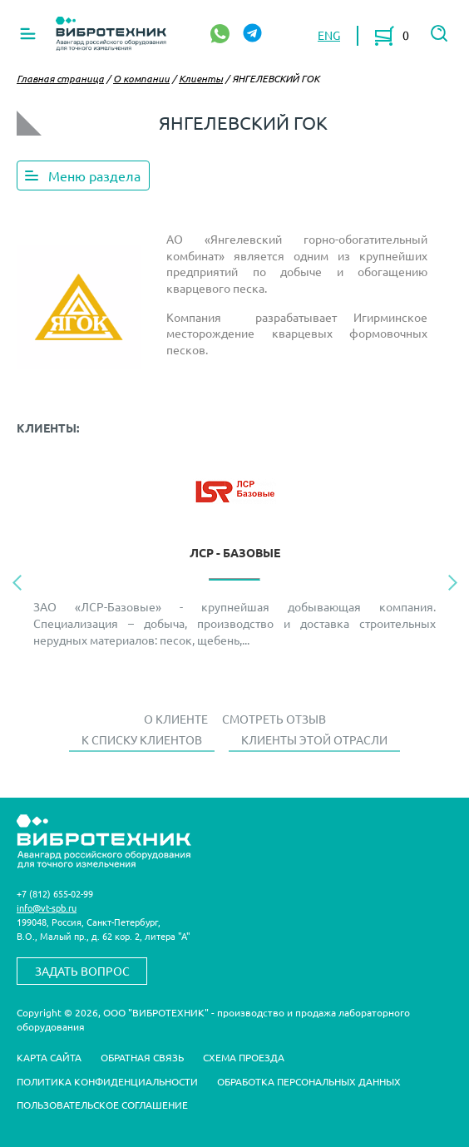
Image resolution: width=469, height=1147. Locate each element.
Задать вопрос (82, 970)
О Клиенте (176, 718)
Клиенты (201, 78)
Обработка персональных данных (309, 1081)
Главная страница (60, 78)
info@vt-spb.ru (47, 907)
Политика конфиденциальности (107, 1081)
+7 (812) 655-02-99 (55, 893)
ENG (329, 34)
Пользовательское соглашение (102, 1104)
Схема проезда (243, 1057)
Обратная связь (142, 1057)
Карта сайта (49, 1057)
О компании (141, 78)
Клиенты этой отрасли (314, 739)
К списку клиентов (141, 739)
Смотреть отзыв (274, 718)
